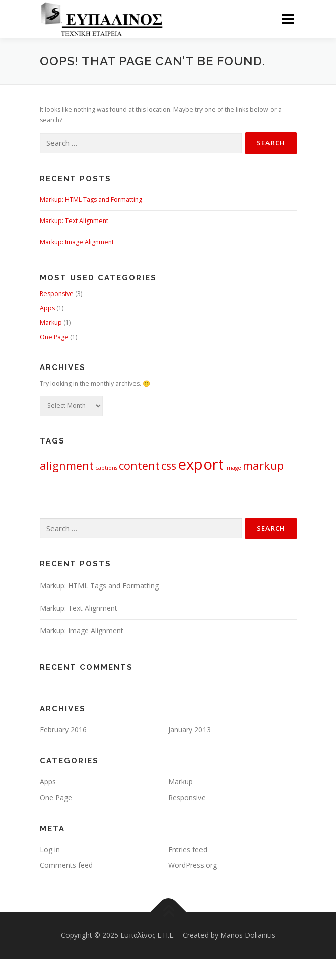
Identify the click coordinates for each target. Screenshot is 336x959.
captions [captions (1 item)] (106, 467)
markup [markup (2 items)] (263, 465)
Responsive (57, 293)
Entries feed (187, 849)
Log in (50, 849)
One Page (54, 337)
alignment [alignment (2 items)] (67, 465)
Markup (51, 322)
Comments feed (66, 865)
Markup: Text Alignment (74, 220)
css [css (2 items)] (168, 465)
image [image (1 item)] (233, 467)
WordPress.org (192, 865)
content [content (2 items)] (139, 465)
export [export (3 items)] (201, 464)
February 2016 (63, 729)
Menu (287, 19)
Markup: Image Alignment (77, 242)
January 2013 (189, 729)
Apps (47, 308)
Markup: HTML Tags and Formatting (91, 199)
